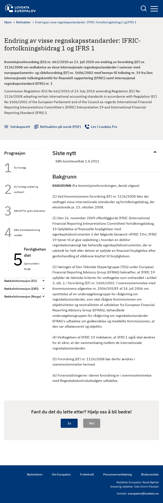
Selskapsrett (20, 127)
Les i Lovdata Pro (104, 127)
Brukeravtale (150, 474)
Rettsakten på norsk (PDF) (60, 127)
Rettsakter (23, 22)
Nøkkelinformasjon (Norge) (22, 296)
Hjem (7, 22)
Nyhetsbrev (34, 474)
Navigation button (154, 8)
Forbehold (87, 474)
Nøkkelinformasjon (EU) (20, 281)
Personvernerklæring (117, 474)
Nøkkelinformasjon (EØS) (21, 289)
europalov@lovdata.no (143, 493)
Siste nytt (64, 153)
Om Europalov (61, 474)
